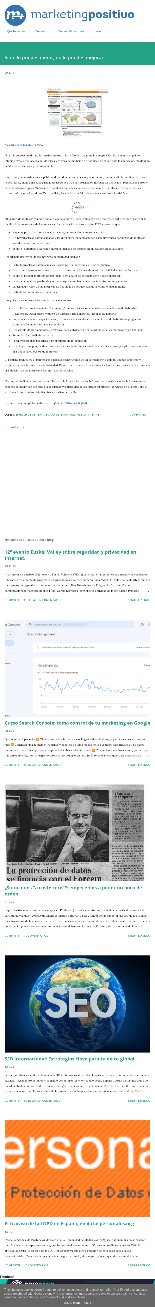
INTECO (81, 414)
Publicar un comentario (42, 600)
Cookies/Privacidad (68, 31)
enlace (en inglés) (76, 403)
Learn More (72, 1302)
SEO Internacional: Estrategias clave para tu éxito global (69, 1058)
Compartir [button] (138, 414)
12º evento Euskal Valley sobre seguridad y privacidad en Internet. (70, 555)
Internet (94, 414)
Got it (88, 1302)
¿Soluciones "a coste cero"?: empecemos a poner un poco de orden (73, 890)
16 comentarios (36, 1265)
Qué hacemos (14, 31)
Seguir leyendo (139, 600)
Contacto (39, 31)
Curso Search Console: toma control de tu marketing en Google (77, 723)
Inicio (95, 31)
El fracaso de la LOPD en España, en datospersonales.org (69, 1223)
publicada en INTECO (28, 144)
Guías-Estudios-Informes (55, 414)
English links (25, 414)
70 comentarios (36, 935)
